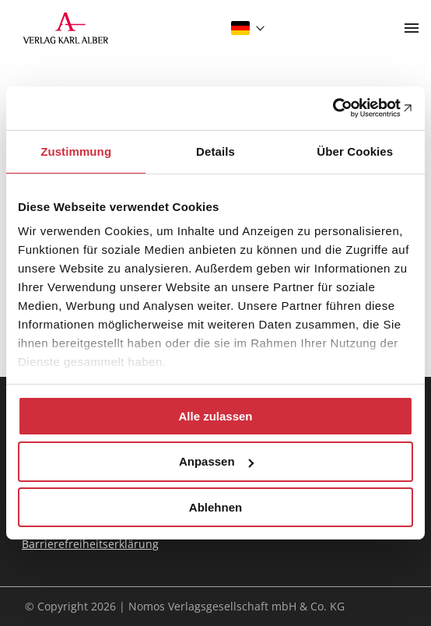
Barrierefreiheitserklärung (90, 543)
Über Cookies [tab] (355, 150)
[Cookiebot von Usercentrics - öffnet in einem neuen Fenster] (345, 108)
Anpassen (216, 461)
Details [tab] (215, 150)
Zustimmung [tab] (75, 150)
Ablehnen (215, 507)
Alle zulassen (215, 415)
